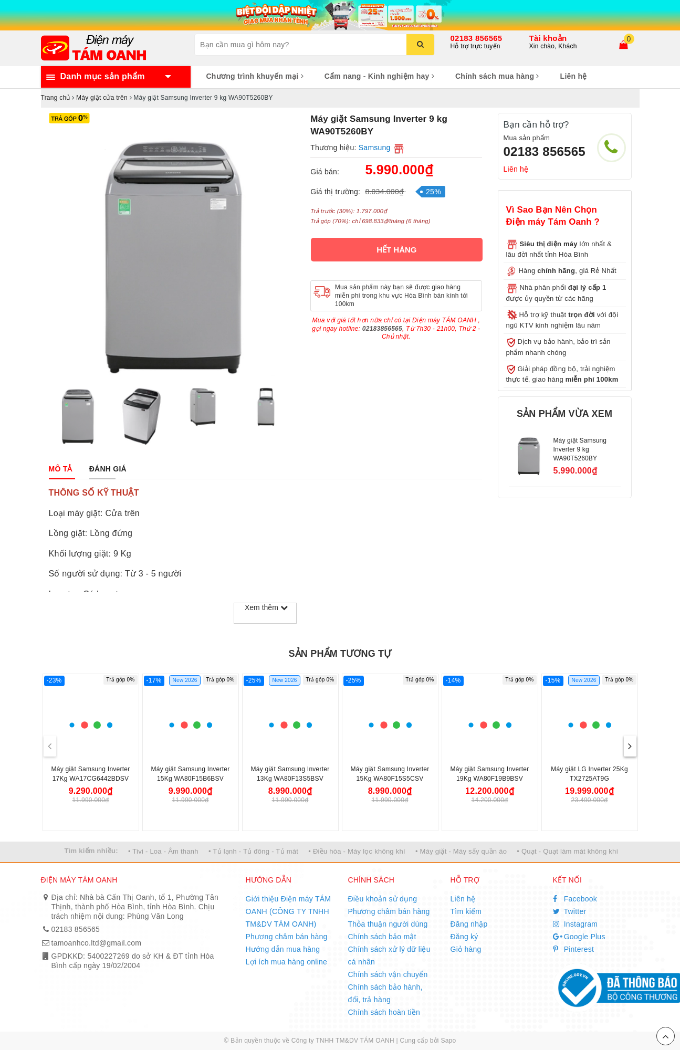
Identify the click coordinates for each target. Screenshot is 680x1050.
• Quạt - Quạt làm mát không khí (567, 851)
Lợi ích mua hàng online (287, 962)
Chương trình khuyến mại (255, 76)
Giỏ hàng (466, 949)
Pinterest (573, 949)
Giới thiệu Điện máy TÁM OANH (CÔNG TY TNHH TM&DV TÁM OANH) (288, 911)
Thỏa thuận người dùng (388, 924)
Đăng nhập (469, 924)
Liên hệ (573, 76)
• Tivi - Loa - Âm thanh (163, 851)
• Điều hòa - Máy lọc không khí (356, 851)
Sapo (448, 1040)
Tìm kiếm (466, 911)
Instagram (575, 924)
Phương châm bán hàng (287, 936)
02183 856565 (477, 38)
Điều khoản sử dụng (382, 899)
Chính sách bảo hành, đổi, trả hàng (385, 993)
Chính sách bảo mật (382, 936)
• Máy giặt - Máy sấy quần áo (461, 851)
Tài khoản (548, 38)
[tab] (60, 468)
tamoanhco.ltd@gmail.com (96, 943)
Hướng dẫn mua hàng (283, 949)
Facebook (575, 899)
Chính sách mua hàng (497, 76)
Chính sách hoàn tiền (384, 1012)
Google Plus (579, 936)
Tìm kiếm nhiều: (91, 851)
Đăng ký (464, 936)
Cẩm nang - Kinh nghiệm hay (379, 76)
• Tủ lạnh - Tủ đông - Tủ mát (253, 851)
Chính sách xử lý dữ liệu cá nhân (389, 955)
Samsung (375, 147)
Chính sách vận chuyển (388, 974)
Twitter (570, 911)
